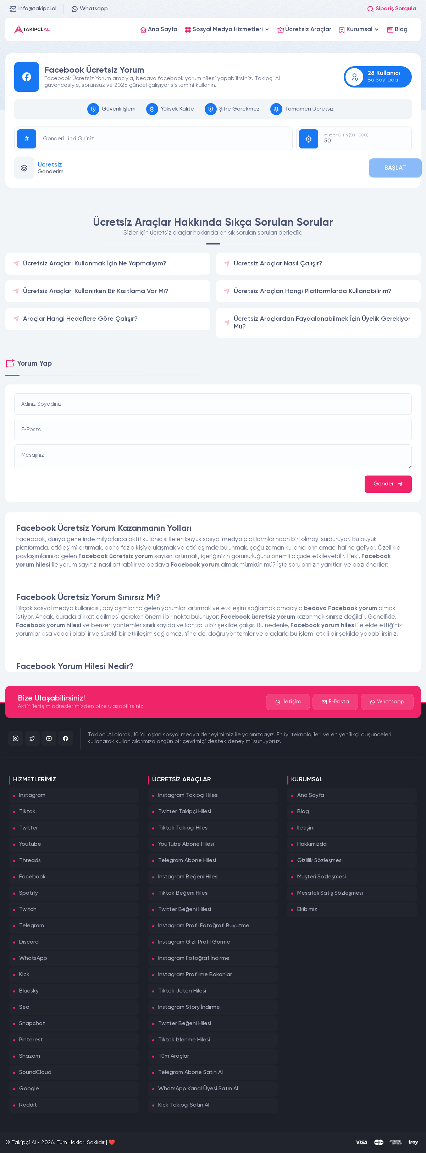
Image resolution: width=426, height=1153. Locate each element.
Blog (303, 812)
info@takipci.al (33, 8)
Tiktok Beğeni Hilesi (183, 893)
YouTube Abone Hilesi (186, 844)
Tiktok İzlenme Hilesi (184, 1040)
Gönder (388, 484)
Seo (24, 1007)
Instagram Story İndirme (189, 1007)
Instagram (32, 795)
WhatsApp (33, 958)
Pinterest (31, 1040)
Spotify (28, 893)
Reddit (28, 1105)
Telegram (31, 926)
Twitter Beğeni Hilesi (184, 909)
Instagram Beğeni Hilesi (188, 877)
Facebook (32, 877)
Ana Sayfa (310, 795)
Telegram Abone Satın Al (190, 1072)
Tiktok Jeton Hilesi (182, 991)
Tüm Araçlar (173, 1056)
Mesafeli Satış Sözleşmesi (330, 893)
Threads (30, 861)
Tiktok (27, 812)
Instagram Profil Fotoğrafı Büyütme (203, 926)
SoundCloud (35, 1072)
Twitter (28, 828)
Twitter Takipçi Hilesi (184, 812)
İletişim (288, 702)
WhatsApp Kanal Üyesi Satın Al (198, 1089)
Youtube (30, 844)
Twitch (28, 909)
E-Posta (335, 702)
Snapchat (32, 1024)
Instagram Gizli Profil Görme (194, 942)
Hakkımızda (312, 844)
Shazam (29, 1056)
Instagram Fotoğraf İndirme (193, 958)
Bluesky (29, 991)
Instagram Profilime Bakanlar (195, 975)
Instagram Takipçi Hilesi (188, 795)
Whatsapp (89, 8)
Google (29, 1089)
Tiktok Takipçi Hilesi (183, 828)
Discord (29, 942)
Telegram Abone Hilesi (187, 861)
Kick (24, 975)
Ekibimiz (307, 909)
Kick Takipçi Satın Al (183, 1105)
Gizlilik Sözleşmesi (320, 861)
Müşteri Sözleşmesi (321, 877)
